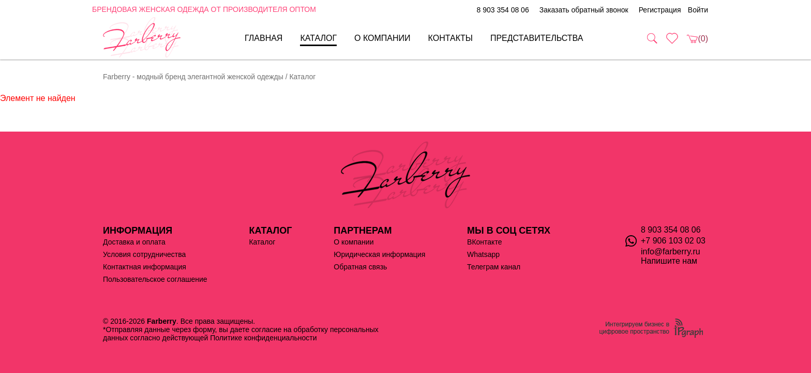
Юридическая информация (379, 254)
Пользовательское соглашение (155, 279)
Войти (698, 10)
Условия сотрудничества (144, 254)
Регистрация (660, 10)
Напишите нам (669, 260)
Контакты (450, 38)
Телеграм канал (493, 267)
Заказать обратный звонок (583, 10)
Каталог (318, 38)
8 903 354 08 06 (502, 10)
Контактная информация (144, 267)
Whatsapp (483, 254)
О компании (382, 38)
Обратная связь (360, 267)
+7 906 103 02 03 (673, 240)
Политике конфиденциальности (263, 338)
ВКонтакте (484, 242)
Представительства (536, 38)
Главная (263, 38)
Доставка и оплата (134, 242)
